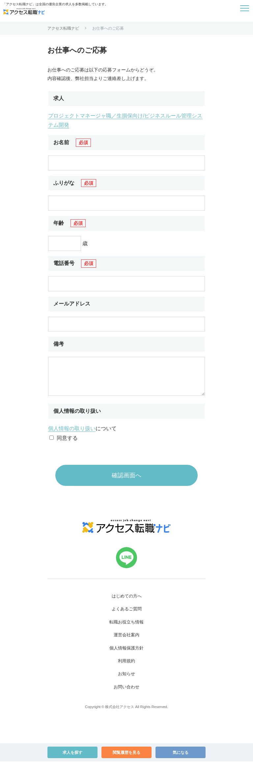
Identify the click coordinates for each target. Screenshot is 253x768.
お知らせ (126, 680)
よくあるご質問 (127, 615)
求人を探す (72, 759)
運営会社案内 (126, 641)
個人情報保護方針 (126, 654)
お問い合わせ (126, 693)
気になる (180, 759)
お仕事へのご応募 (108, 28)
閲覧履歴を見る (126, 759)
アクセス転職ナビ (63, 28)
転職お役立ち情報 (126, 628)
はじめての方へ (127, 602)
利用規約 (126, 667)
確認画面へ (126, 482)
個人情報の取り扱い (72, 435)
